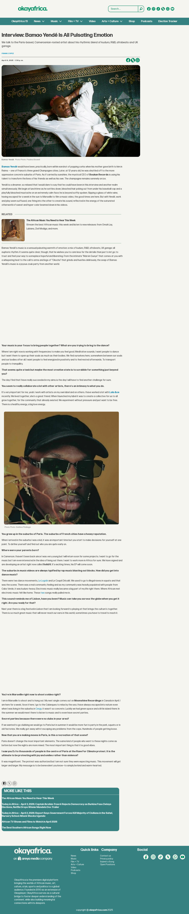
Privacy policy (106, 858)
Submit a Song (107, 861)
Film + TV (73, 21)
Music (54, 21)
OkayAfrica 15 (20, 21)
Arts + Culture (110, 21)
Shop (132, 21)
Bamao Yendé (9, 166)
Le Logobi (43, 580)
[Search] (141, 9)
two (43, 592)
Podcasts (146, 21)
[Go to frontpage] (33, 9)
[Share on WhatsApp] (137, 60)
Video (92, 21)
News (37, 21)
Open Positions (107, 864)
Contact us (105, 856)
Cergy (39, 708)
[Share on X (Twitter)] (133, 60)
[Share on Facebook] (128, 60)
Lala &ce (114, 392)
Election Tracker (167, 21)
